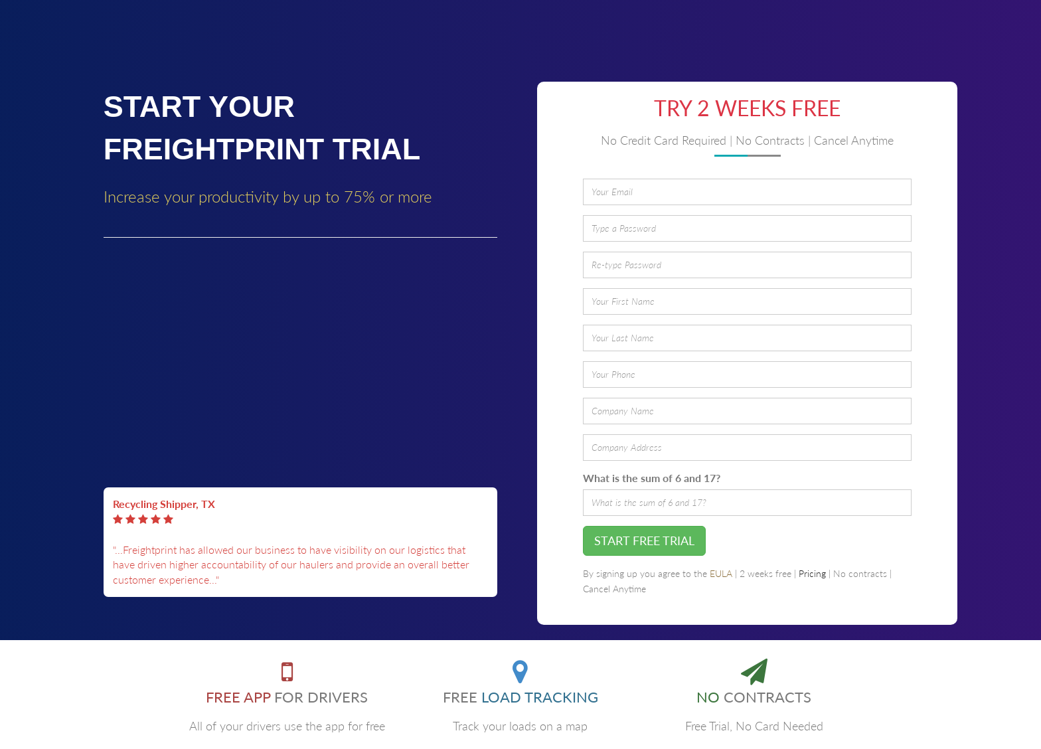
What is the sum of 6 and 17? (651, 477)
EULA (721, 573)
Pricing (812, 573)
